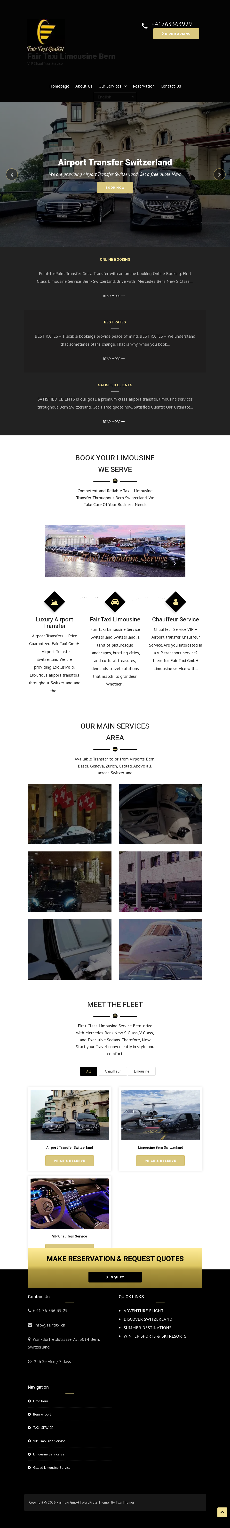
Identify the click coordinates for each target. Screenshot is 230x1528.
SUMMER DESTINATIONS (147, 1327)
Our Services (110, 86)
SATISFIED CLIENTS (115, 385)
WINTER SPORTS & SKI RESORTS (155, 1336)
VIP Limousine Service (49, 1441)
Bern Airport (42, 1414)
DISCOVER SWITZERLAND (148, 1319)
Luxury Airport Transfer (54, 622)
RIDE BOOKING (176, 33)
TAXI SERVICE (43, 1427)
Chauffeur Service (175, 619)
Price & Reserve (69, 1160)
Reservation (144, 86)
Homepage (59, 86)
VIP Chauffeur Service (69, 1236)
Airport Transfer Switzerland (69, 1147)
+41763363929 (171, 24)
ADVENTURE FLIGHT (144, 1310)
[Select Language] (115, 97)
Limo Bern (40, 1401)
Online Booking (115, 259)
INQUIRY (115, 1277)
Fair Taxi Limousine (115, 619)
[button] (9, 172)
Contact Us (171, 86)
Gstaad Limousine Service (52, 1467)
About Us (84, 86)
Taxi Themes (125, 1502)
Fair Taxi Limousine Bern (71, 56)
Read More (114, 296)
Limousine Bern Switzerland (160, 1147)
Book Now (115, 187)
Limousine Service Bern (50, 1454)
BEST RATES (115, 322)
